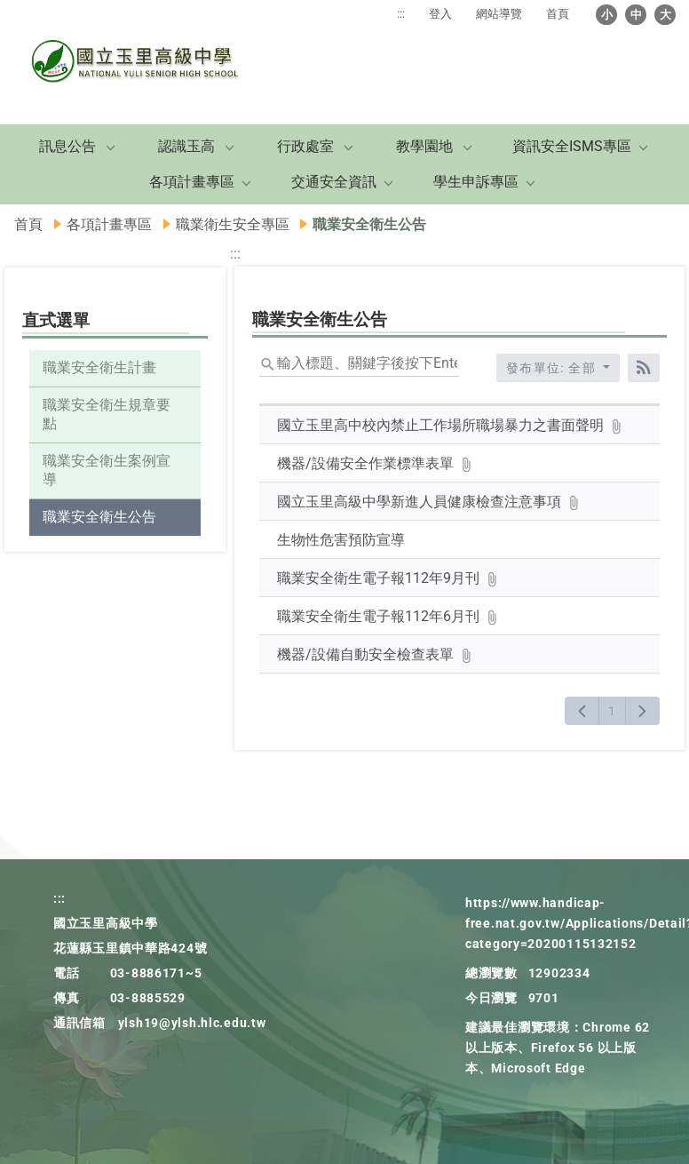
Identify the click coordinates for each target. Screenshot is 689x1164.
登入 (440, 13)
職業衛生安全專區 (232, 224)
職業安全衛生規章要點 (106, 414)
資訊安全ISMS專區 (571, 146)
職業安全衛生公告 (99, 516)
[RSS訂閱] (644, 368)
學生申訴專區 (476, 181)
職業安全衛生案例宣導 (106, 470)
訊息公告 (67, 146)
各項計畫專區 (191, 181)
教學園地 (424, 146)
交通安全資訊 (333, 181)
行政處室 (305, 146)
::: (401, 13)
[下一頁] (642, 711)
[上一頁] (582, 711)
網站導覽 (499, 13)
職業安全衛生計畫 (99, 367)
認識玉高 (186, 146)
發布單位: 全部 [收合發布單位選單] (553, 368)
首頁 (557, 13)
